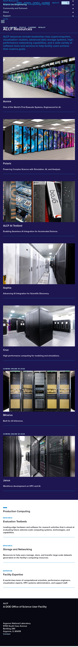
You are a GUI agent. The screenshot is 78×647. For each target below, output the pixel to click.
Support (39, 16)
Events (13, 27)
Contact (6, 634)
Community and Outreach (39, 9)
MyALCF (41, 27)
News (5, 27)
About (39, 12)
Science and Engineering (39, 5)
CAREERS (32, 27)
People (22, 27)
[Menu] (2, 21)
